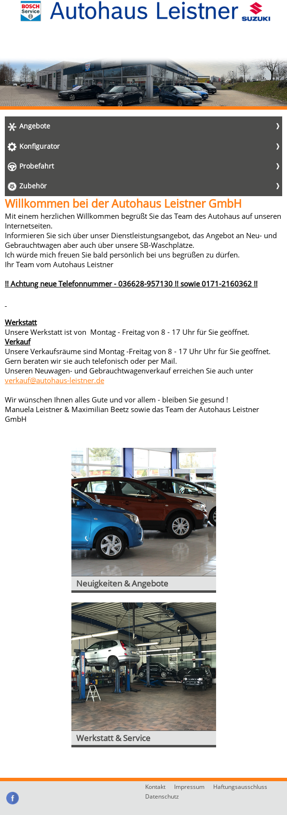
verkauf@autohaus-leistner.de (54, 380)
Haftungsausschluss (240, 787)
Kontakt (155, 787)
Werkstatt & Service (113, 738)
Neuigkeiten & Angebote (122, 583)
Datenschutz (162, 796)
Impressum (189, 787)
